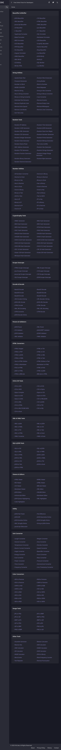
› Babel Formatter (31, 39)
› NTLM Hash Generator (46, 264)
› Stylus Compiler (31, 455)
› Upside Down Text (32, 80)
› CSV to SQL (46, 471)
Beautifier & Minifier (8, 11)
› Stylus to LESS (30, 459)
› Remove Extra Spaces (33, 120)
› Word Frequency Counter (48, 735)
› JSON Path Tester (31, 581)
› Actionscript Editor (32, 560)
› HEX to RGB (30, 678)
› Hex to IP (29, 236)
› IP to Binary (46, 239)
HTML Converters (7, 40)
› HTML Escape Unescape (30, 324)
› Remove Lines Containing (47, 124)
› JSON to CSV (30, 526)
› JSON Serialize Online (33, 589)
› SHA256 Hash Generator (47, 275)
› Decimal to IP (30, 242)
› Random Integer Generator (31, 162)
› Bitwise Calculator (48, 718)
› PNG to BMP (30, 706)
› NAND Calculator (48, 724)
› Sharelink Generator (32, 718)
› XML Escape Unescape (46, 324)
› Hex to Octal (30, 223)
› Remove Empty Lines (49, 115)
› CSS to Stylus (47, 452)
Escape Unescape (7, 29)
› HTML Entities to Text (49, 424)
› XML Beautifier (31, 23)
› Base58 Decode (48, 356)
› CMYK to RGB (47, 662)
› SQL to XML (30, 516)
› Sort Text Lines (31, 128)
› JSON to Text (30, 529)
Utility (3, 57)
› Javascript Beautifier (32, 27)
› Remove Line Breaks (32, 123)
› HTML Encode (30, 368)
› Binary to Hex (30, 217)
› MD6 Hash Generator (33, 264)
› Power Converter (31, 633)
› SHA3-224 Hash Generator (31, 290)
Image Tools (5, 68)
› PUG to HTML (30, 431)
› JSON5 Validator (48, 396)
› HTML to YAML (31, 421)
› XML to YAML (30, 492)
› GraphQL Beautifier (49, 46)
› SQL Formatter (47, 36)
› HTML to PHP (30, 415)
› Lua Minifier (46, 68)
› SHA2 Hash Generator (46, 269)
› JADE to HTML (30, 434)
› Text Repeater (30, 739)
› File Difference (47, 581)
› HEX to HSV (30, 671)
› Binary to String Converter (31, 106)
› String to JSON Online (49, 592)
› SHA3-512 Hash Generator (47, 295)
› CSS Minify (29, 65)
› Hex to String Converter (30, 101)
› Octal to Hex (47, 226)
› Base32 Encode (31, 352)
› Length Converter (32, 607)
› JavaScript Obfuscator (33, 595)
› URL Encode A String (32, 362)
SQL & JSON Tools (7, 50)
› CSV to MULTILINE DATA (32, 472)
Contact (56, 748)
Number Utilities (7, 22)
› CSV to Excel (30, 476)
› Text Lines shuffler (48, 171)
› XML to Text (46, 495)
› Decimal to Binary (48, 208)
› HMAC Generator (31, 257)
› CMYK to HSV (30, 665)
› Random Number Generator (48, 156)
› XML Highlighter (48, 563)
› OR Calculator (30, 727)
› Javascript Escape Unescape (31, 334)
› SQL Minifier (47, 65)
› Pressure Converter (49, 633)
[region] (11, 377)
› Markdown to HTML (49, 427)
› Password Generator (32, 85)
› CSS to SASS (30, 452)
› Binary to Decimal (48, 213)
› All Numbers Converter (30, 209)
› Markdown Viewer (32, 554)
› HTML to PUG (47, 431)
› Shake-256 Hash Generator (48, 305)
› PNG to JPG (46, 703)
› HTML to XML (47, 418)
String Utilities (6, 15)
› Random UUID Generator (31, 146)
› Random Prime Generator (47, 162)
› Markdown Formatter (49, 39)
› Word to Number (48, 88)
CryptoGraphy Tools (8, 26)
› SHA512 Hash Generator (47, 280)
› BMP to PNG (47, 693)
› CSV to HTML (30, 468)
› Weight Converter (48, 607)
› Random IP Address (32, 140)
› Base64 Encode (31, 359)
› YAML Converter (31, 501)
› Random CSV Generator (30, 156)
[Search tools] (9, 7)
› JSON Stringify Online (49, 589)
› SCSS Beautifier (31, 46)
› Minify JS (45, 62)
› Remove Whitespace (49, 120)
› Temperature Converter (30, 615)
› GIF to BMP (30, 703)
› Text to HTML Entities (33, 424)
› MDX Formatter (31, 43)
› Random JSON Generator (47, 146)
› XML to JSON (47, 488)
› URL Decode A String (49, 362)
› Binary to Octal (47, 217)
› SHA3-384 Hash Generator (31, 295)
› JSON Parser (30, 390)
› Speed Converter (48, 619)
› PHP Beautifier (31, 49)
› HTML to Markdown (32, 427)
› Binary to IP (30, 239)
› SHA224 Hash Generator (30, 275)
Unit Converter (6, 61)
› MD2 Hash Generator (49, 257)
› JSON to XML (30, 523)
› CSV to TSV (46, 468)
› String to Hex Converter (47, 95)
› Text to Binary (47, 229)
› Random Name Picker (33, 171)
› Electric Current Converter (31, 620)
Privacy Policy (41, 748)
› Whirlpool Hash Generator (31, 310)
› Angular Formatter (32, 55)
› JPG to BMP (46, 690)
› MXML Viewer (47, 544)
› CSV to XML (30, 465)
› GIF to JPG (46, 699)
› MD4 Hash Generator (33, 260)
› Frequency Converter (33, 642)
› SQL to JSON (47, 513)
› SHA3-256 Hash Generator (47, 290)
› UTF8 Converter (31, 375)
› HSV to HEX (46, 665)
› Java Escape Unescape (30, 329)
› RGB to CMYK (47, 675)
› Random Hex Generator (47, 175)
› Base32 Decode (48, 352)
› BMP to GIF (46, 696)
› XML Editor (46, 554)
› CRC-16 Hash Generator (30, 300)
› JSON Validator (31, 396)
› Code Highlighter (31, 569)
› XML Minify (30, 62)
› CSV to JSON (46, 465)
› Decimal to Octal (31, 213)
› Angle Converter (31, 624)
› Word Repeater (47, 91)
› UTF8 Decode (47, 375)
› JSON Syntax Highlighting (30, 564)
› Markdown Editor (48, 560)
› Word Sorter (30, 734)
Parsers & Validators (8, 36)
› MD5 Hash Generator (49, 260)
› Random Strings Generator (48, 180)
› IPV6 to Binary (47, 731)
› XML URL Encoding (32, 371)
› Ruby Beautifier (47, 52)
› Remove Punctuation (49, 739)
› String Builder (47, 85)
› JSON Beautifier (31, 20)
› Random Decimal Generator (31, 195)
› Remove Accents (48, 110)
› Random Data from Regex (49, 151)
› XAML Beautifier (31, 58)
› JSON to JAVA (47, 520)
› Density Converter (48, 614)
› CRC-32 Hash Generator (47, 300)
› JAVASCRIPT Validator (49, 393)
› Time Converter (31, 637)
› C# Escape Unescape (49, 328)
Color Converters (7, 64)
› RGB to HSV (30, 675)
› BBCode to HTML (48, 437)
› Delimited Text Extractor (31, 111)
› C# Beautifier (30, 30)
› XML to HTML (30, 498)
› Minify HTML (30, 68)
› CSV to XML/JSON (48, 462)
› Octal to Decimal (48, 223)
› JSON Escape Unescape (47, 339)
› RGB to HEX (46, 671)
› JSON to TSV (46, 526)
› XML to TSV (30, 495)
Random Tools (6, 18)
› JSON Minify (46, 58)
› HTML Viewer (30, 544)
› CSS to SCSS (46, 449)
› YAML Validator (47, 399)
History (49, 748)
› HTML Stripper (31, 412)
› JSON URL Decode (48, 365)
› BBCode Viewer (47, 551)
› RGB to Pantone (48, 656)
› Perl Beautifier (31, 52)
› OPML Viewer (47, 548)
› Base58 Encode (31, 356)
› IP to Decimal (47, 242)
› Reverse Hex (30, 721)
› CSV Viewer (30, 551)
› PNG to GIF (46, 706)
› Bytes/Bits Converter (49, 624)
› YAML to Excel (47, 501)
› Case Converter (47, 105)
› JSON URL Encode (31, 365)
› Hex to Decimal (31, 220)
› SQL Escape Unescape (30, 339)
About (33, 748)
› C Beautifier (30, 33)
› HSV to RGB (30, 668)
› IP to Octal (46, 245)
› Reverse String (31, 95)
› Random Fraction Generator (31, 185)
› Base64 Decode (48, 359)
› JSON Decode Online (32, 378)
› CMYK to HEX (30, 662)
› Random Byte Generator (47, 190)
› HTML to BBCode (31, 437)
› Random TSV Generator (30, 180)
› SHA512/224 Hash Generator (32, 285)
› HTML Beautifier (48, 23)
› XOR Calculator (47, 721)
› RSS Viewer (30, 548)
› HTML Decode (47, 368)
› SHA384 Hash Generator (30, 280)
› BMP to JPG (30, 696)
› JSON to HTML (30, 532)
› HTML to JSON (30, 418)
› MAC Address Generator (30, 175)
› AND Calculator (31, 724)
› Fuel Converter (31, 630)
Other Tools (5, 72)
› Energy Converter (31, 627)
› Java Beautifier (47, 30)
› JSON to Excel (47, 529)
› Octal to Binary (31, 226)
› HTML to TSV (47, 412)
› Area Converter (47, 611)
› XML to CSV (46, 492)
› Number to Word (31, 88)
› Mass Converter (48, 630)
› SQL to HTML (30, 520)
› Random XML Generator (30, 151)
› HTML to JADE (47, 434)
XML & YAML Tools (7, 47)
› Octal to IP (29, 245)
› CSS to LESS (30, 449)
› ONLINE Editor (47, 557)
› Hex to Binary (47, 220)
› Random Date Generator (30, 167)
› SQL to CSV (30, 513)
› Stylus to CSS (47, 455)
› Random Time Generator (47, 141)
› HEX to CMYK (47, 678)
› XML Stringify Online (32, 592)
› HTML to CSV (47, 415)
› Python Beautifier (48, 49)
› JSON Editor (30, 557)
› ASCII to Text (30, 232)
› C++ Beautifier (47, 33)
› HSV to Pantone (31, 659)
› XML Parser (46, 390)
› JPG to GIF (29, 693)
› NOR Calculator (47, 727)
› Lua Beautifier (47, 55)
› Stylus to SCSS (47, 459)
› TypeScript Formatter (33, 36)
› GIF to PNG (30, 699)
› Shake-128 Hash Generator (31, 305)
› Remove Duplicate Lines (32, 116)
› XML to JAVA (30, 488)
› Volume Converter (32, 611)
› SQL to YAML (47, 516)
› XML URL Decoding (49, 371)
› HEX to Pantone (31, 656)
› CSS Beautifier (47, 20)
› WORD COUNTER (31, 91)
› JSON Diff (29, 584)
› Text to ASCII (47, 232)
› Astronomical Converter (47, 637)
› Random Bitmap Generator (48, 167)
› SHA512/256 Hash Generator (48, 285)
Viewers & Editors (7, 54)
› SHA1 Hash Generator (30, 269)
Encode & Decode (7, 33)
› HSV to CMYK (47, 668)
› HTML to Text (47, 421)
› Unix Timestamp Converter (48, 642)
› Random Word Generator (47, 81)
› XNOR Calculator (31, 731)
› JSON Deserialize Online (48, 585)
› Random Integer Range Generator (48, 185)
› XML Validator (30, 399)
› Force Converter (48, 627)
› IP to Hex (46, 236)
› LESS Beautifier (47, 43)
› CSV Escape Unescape (49, 333)
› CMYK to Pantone (48, 659)
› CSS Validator (30, 393)
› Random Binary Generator (31, 190)
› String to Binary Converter (48, 101)
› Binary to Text (30, 229)
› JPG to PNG (30, 690)
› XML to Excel (47, 498)
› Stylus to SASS (30, 462)
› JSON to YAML (47, 523)
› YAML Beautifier (48, 27)
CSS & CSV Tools (6, 43)
